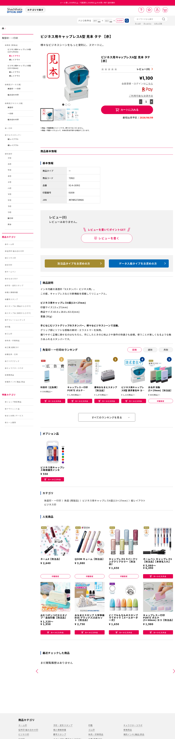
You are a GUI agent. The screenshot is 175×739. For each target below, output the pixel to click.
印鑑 (8, 327)
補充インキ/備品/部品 (16, 382)
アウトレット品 (13, 409)
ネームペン (11, 272)
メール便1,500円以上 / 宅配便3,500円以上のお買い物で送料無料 (87, 3)
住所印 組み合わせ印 (15, 251)
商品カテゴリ (9, 236)
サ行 (9, 170)
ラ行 (9, 206)
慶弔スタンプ (12, 299)
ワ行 (9, 212)
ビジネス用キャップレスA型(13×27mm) (105, 500)
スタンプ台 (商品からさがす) (19, 306)
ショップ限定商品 (14, 402)
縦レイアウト (14, 56)
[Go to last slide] (44, 77)
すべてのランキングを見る (107, 417)
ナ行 (9, 182)
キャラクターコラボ (15, 368)
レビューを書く (108, 238)
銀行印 (10, 218)
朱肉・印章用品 (13, 340)
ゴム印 (9, 334)
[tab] (63, 105)
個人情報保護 (12, 292)
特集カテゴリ (9, 394)
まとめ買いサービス (15, 415)
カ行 (9, 164)
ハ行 (9, 188)
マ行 (9, 194)
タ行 (9, 176)
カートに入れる (53, 401)
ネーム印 (10, 244)
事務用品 (10, 375)
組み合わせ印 (13, 95)
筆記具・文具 (12, 354)
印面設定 (160, 401)
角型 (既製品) (12, 45)
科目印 (9, 154)
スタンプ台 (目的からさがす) (19, 313)
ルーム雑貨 (11, 422)
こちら (149, 83)
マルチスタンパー (14, 135)
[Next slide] (88, 77)
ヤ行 (9, 200)
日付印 (9, 265)
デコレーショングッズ (16, 320)
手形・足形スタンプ (15, 285)
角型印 (10, 107)
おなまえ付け (12, 278)
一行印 (10, 113)
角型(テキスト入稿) (15, 103)
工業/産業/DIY (13, 347)
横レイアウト (14, 59)
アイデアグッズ (13, 361)
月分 (9, 224)
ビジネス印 (11, 258)
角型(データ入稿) (14, 84)
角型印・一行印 (10, 37)
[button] (46, 114)
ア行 (9, 158)
